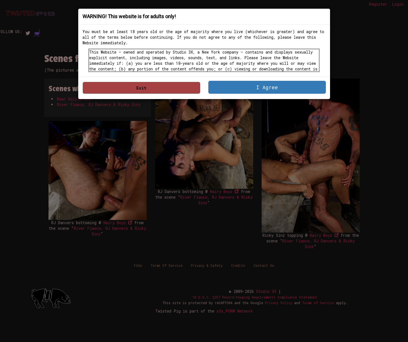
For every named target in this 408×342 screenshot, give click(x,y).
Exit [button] (141, 88)
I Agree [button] (267, 87)
